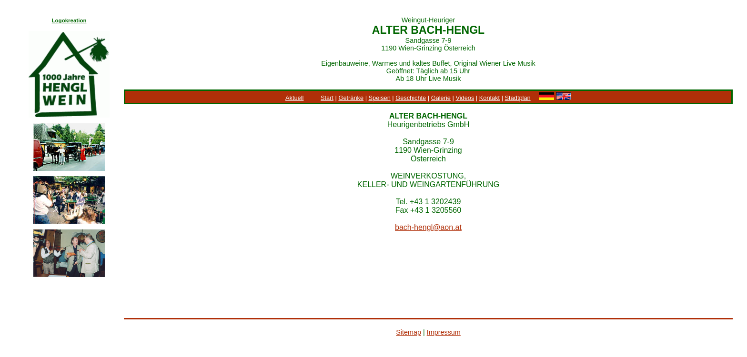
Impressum (444, 332)
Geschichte (410, 97)
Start (327, 97)
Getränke (350, 97)
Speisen (380, 97)
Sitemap (408, 332)
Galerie (441, 97)
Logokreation (69, 20)
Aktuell (294, 97)
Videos (464, 97)
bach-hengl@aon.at (428, 227)
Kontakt (489, 97)
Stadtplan (518, 97)
